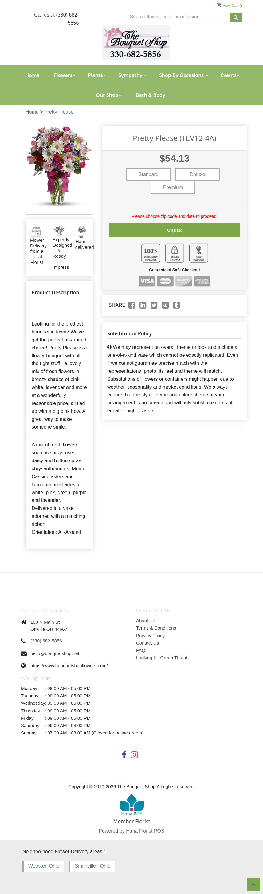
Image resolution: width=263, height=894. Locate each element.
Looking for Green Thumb (162, 657)
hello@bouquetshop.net (54, 653)
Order (174, 230)
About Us (145, 620)
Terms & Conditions (156, 627)
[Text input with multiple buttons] (178, 17)
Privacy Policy (150, 635)
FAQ (140, 650)
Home (32, 75)
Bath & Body (150, 95)
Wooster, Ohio (43, 866)
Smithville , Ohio (93, 866)
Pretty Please (58, 111)
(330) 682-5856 (46, 640)
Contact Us (147, 642)
